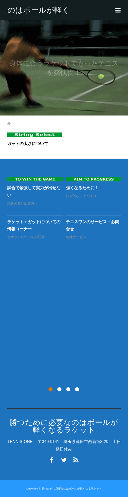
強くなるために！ (82, 187)
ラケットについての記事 (26, 237)
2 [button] (59, 389)
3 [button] (68, 389)
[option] (65, 208)
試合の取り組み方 (20, 203)
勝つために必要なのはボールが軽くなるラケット (39, 10)
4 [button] (77, 389)
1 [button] (50, 389)
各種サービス (76, 237)
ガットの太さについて (27, 143)
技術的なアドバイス (81, 196)
